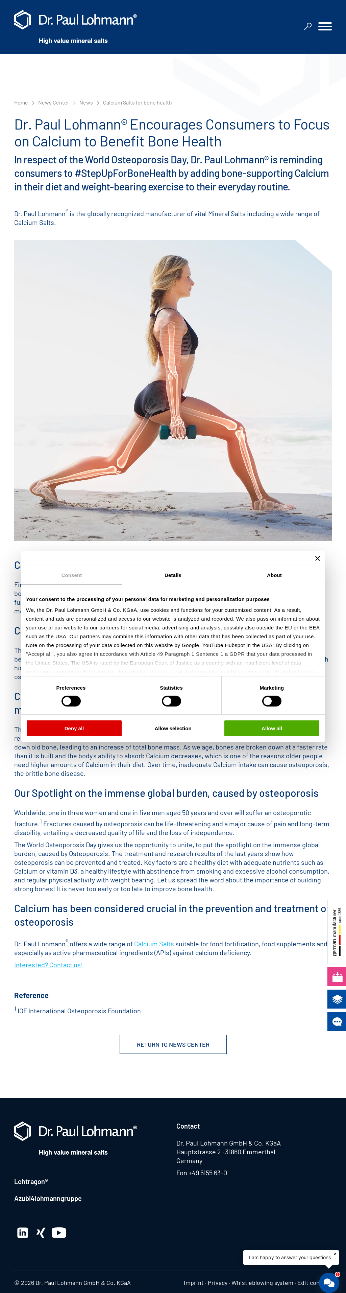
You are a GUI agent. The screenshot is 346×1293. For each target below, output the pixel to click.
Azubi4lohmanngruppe (48, 1198)
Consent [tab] (71, 575)
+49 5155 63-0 (208, 1173)
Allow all (272, 728)
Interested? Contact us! (48, 965)
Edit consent (314, 1282)
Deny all (74, 728)
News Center (53, 102)
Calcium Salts (154, 944)
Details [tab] (173, 575)
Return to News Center (173, 1044)
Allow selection (172, 728)
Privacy (217, 1282)
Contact (188, 1126)
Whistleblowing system (262, 1282)
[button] (325, 27)
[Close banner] (317, 558)
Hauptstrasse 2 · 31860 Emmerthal (225, 1152)
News (86, 102)
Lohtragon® (31, 1181)
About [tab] (274, 575)
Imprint (194, 1282)
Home (21, 102)
